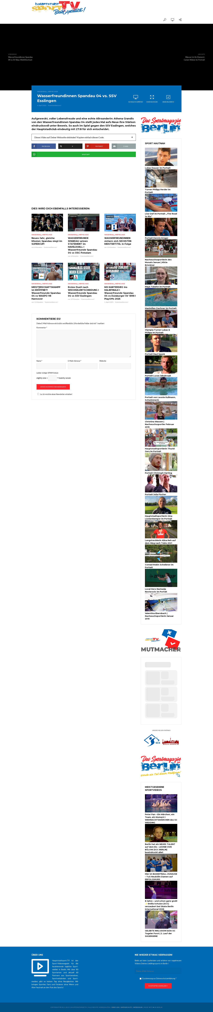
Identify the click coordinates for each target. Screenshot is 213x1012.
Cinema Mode (152, 99)
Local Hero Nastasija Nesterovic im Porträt (156, 590)
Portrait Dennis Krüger (156, 238)
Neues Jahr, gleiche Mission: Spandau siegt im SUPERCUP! (47, 241)
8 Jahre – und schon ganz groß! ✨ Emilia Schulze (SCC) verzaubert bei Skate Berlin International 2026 (161, 905)
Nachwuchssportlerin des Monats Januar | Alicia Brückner (158, 262)
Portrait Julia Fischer (155, 494)
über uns (115, 1007)
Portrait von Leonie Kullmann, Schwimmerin (160, 398)
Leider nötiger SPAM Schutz (47, 373)
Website (102, 361)
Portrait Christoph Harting (158, 473)
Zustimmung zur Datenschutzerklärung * (158, 978)
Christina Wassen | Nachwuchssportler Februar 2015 (159, 424)
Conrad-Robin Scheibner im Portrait (159, 566)
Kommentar (42, 328)
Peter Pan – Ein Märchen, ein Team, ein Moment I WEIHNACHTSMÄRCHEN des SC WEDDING (161, 818)
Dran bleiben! (168, 99)
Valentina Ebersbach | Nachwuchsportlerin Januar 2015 (159, 616)
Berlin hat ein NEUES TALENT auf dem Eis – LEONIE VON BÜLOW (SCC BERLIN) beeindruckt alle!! (160, 848)
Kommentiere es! (54, 105)
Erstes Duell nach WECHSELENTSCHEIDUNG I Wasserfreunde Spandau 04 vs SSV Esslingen (83, 291)
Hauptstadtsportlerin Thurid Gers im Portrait (160, 450)
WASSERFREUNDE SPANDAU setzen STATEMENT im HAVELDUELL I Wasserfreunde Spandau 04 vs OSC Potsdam (82, 245)
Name (39, 361)
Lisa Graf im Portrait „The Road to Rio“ (161, 215)
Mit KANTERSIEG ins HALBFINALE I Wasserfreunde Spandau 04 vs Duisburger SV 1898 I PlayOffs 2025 (120, 293)
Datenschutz (126, 1007)
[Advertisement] (149, 6)
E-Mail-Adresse (74, 361)
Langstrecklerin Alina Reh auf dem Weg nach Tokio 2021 (160, 541)
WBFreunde (53, 91)
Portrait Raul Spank (155, 354)
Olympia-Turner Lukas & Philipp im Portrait (157, 331)
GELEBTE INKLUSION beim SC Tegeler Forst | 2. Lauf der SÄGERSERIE (160, 933)
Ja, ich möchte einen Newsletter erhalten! (54, 394)
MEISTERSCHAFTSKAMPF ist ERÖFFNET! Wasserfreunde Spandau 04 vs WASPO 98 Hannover (46, 293)
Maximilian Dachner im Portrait (161, 308)
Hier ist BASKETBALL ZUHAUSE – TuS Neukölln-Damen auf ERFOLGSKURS (161, 877)
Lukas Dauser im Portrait (157, 168)
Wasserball (42, 91)
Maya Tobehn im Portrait (157, 286)
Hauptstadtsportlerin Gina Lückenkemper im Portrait (158, 517)
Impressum (137, 1007)
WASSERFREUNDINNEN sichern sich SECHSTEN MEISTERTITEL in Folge (117, 241)
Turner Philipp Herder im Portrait (157, 190)
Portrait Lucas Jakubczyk (158, 375)
